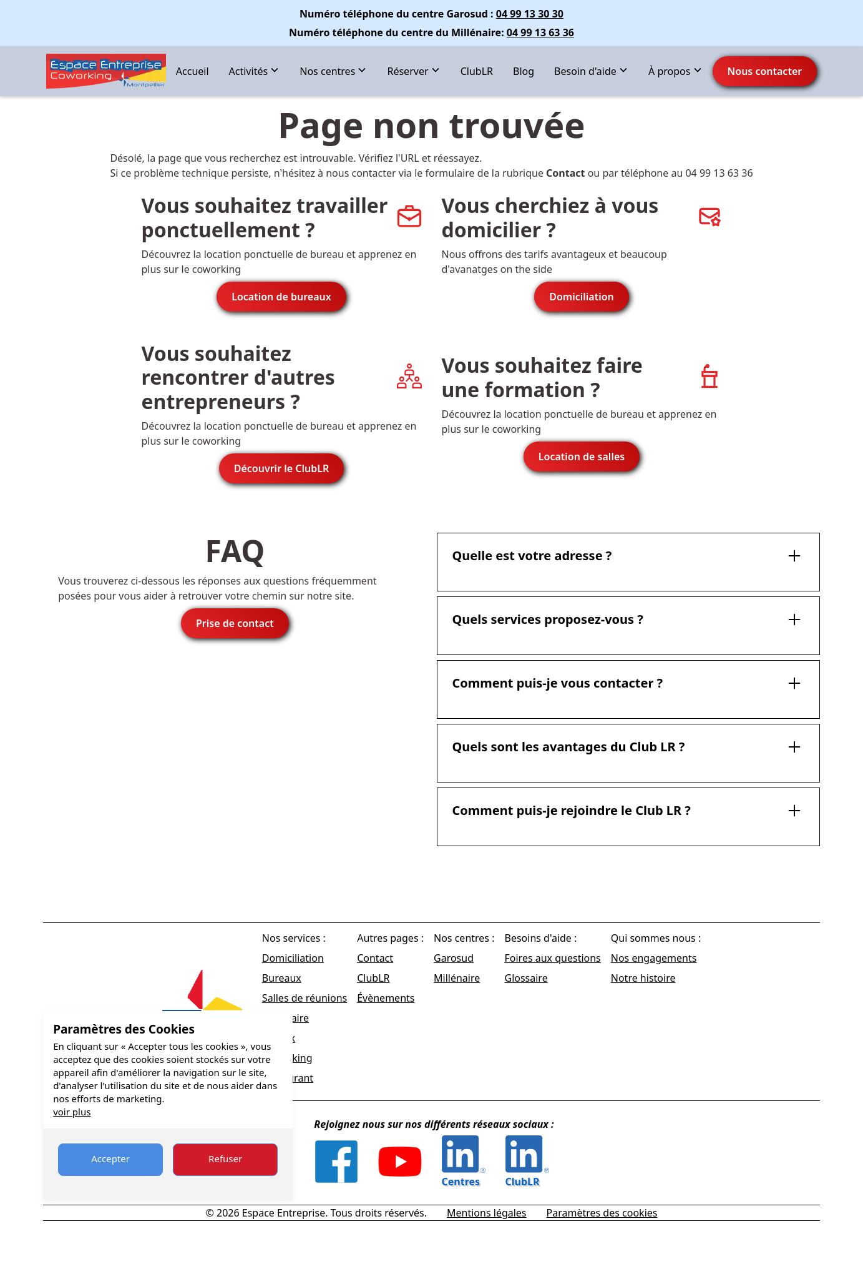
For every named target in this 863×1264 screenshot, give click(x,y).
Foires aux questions (552, 958)
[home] (106, 71)
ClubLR (477, 71)
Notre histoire (643, 978)
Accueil (192, 71)
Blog (523, 71)
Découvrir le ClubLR (281, 468)
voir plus (71, 1111)
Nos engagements (654, 958)
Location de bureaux (281, 297)
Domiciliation (581, 297)
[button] (254, 71)
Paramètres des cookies (602, 1213)
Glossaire (525, 978)
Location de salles (582, 456)
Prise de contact (235, 623)
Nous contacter (765, 71)
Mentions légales (487, 1213)
